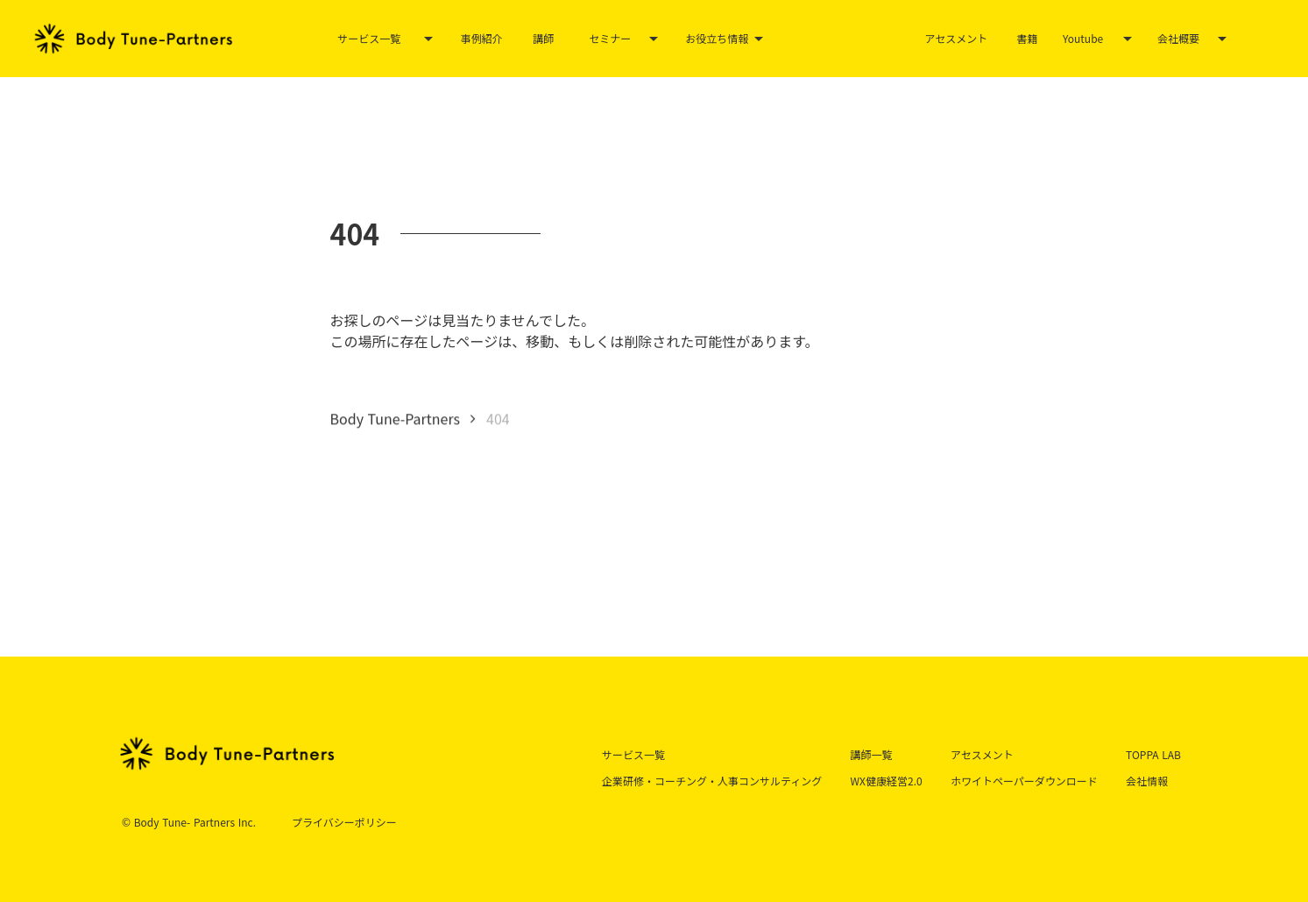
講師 (543, 38)
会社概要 (1178, 39)
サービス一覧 (368, 39)
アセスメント (956, 38)
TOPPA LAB (1153, 754)
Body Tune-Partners (395, 419)
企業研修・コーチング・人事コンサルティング (712, 780)
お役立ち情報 (716, 39)
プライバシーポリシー (344, 822)
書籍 (1026, 38)
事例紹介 (482, 38)
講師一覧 (872, 754)
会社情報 (1147, 780)
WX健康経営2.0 (887, 780)
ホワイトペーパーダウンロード (1024, 780)
